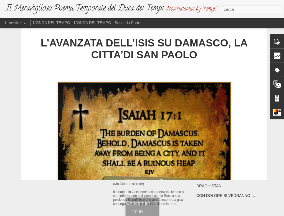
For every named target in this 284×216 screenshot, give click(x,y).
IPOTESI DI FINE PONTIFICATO (224, 128)
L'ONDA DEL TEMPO (51, 22)
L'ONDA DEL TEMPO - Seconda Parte (107, 22)
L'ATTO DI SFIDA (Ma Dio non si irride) (156, 170)
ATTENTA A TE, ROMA (216, 176)
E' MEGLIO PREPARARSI (219, 147)
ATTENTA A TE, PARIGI (216, 166)
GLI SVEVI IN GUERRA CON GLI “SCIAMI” (234, 157)
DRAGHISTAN (209, 186)
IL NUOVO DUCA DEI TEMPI (65, 128)
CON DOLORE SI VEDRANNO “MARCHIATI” (235, 195)
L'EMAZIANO (128, 126)
